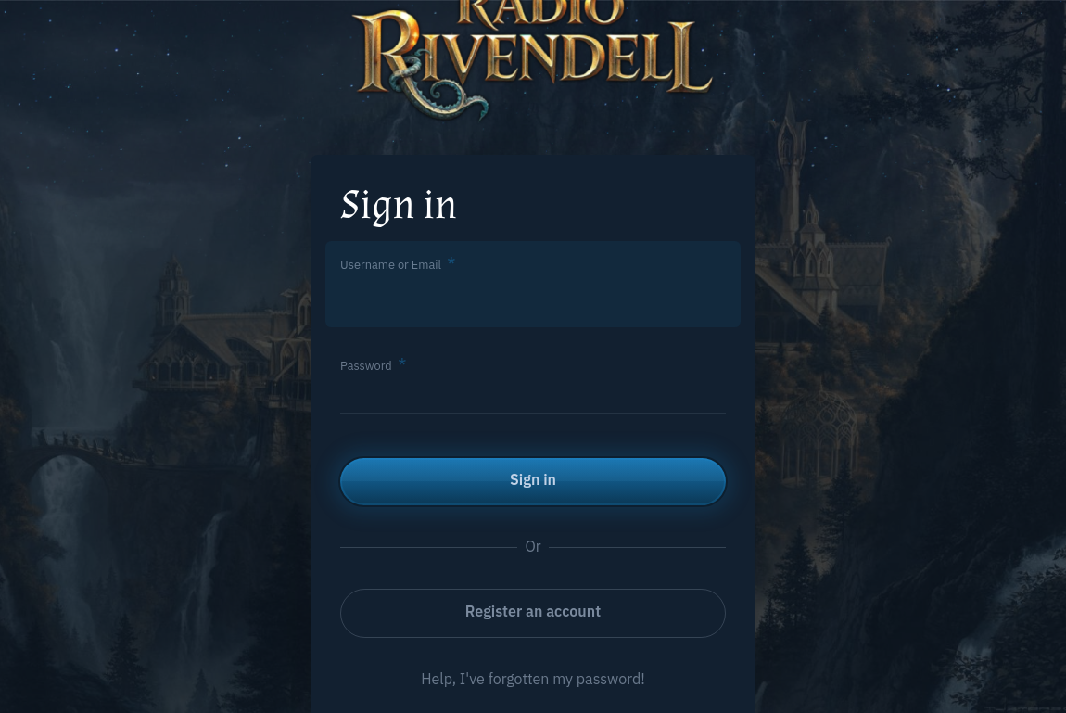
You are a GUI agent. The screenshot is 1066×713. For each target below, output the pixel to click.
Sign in (533, 479)
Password (366, 366)
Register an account (533, 611)
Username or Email (390, 265)
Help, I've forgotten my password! (533, 678)
